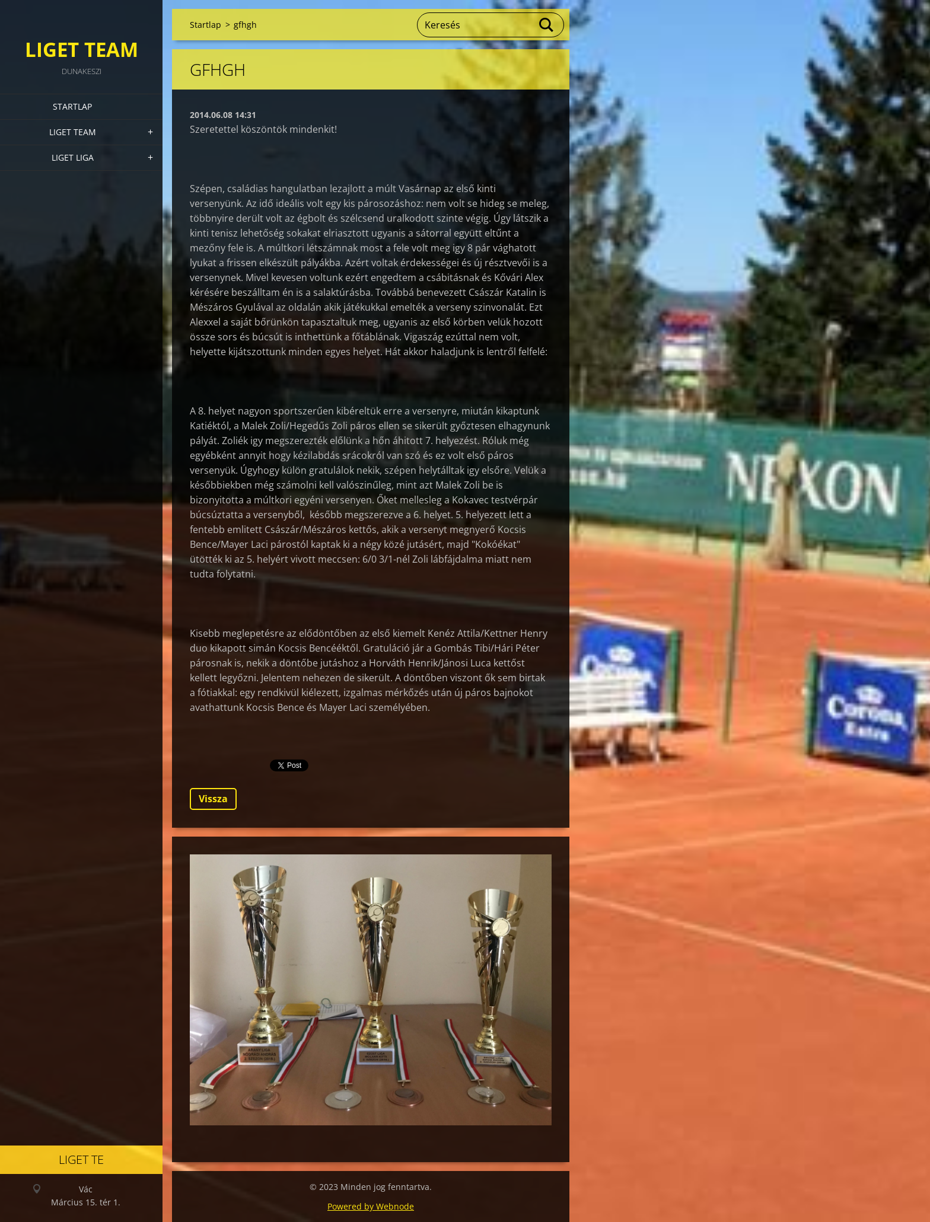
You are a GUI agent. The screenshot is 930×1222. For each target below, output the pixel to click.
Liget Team (72, 132)
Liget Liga (73, 157)
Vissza (213, 798)
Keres (547, 25)
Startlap (72, 106)
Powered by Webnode (370, 1206)
